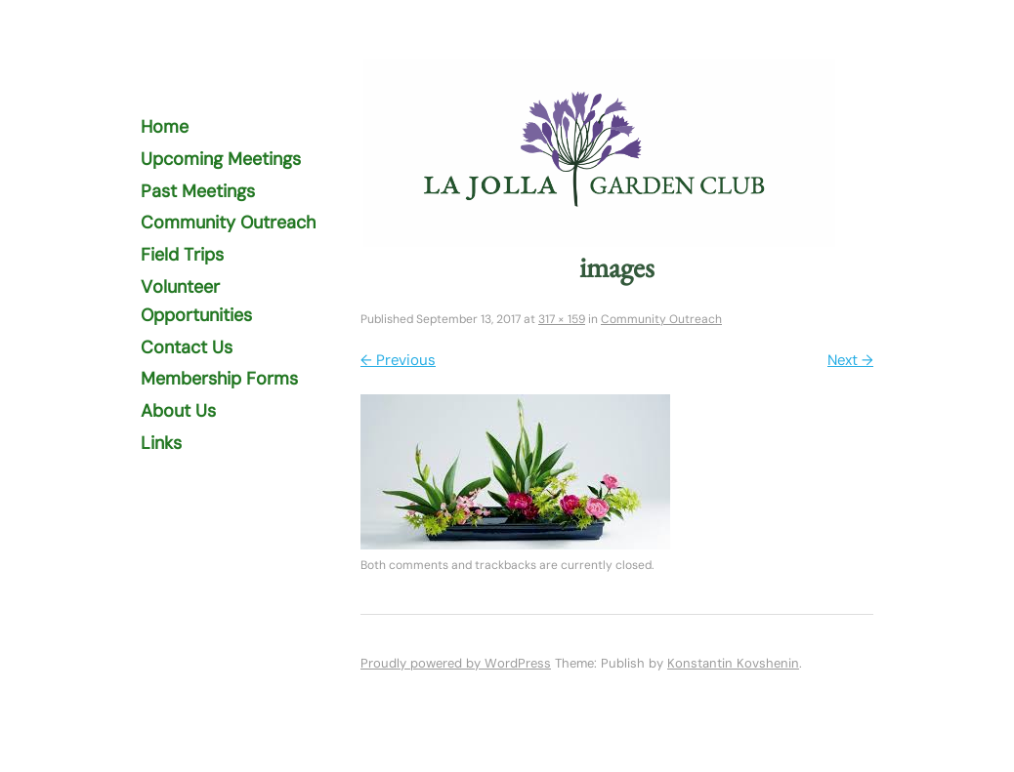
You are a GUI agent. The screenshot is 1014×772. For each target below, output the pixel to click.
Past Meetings (198, 191)
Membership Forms (219, 378)
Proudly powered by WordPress (455, 663)
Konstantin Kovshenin (733, 663)
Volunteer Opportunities (196, 301)
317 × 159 (561, 319)
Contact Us (186, 347)
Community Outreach (228, 222)
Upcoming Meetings (221, 159)
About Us (178, 411)
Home (165, 127)
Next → (850, 360)
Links (161, 443)
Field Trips (182, 254)
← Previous (398, 360)
